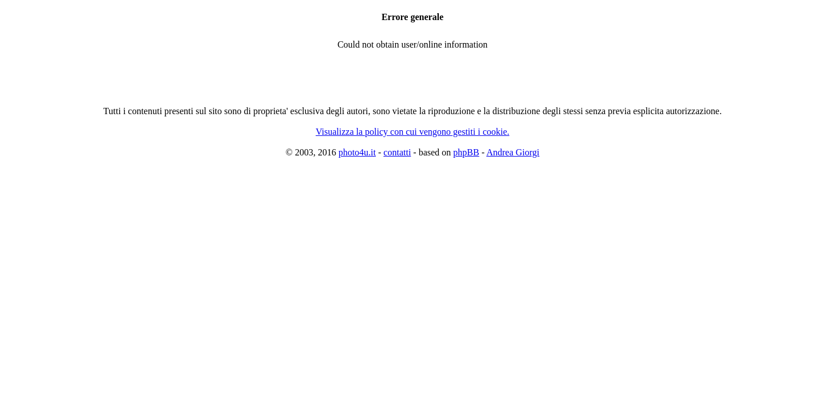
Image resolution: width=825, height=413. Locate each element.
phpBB (466, 152)
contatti (397, 152)
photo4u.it (357, 152)
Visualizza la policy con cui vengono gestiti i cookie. (412, 132)
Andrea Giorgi (513, 152)
